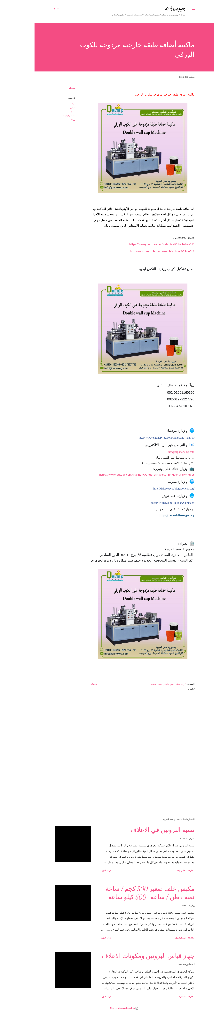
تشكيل (58, 107)
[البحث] (41, 8)
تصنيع (59, 111)
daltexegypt (161, 9)
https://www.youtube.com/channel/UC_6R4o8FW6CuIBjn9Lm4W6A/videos (132, 474)
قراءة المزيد (92, 870)
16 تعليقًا (167, 996)
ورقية (58, 119)
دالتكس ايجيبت (55, 115)
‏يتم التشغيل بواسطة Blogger (110, 1008)
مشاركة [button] (57, 88)
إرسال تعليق (166, 938)
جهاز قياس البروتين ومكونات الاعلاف (133, 956)
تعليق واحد (166, 870)
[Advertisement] (132, 783)
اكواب (58, 103)
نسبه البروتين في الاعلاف (148, 830)
